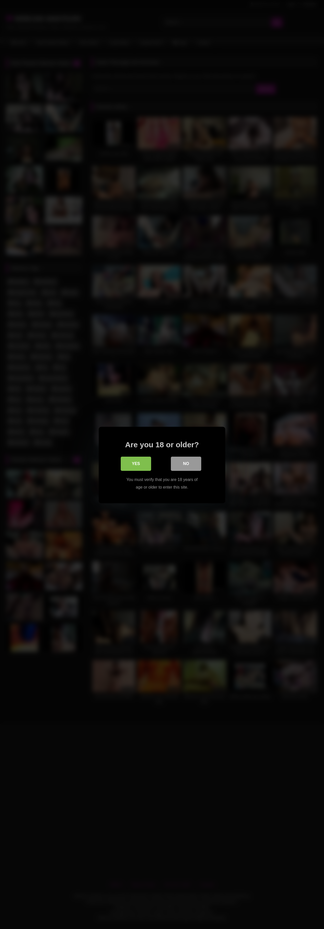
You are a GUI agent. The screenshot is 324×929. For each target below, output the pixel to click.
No (186, 463)
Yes (136, 463)
